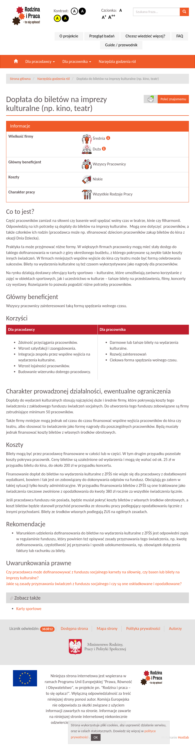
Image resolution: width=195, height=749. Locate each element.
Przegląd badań (102, 36)
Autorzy (175, 632)
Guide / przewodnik (121, 45)
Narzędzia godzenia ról (117, 61)
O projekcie (69, 36)
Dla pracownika (76, 61)
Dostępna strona (74, 632)
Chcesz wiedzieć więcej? (145, 36)
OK (96, 737)
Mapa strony (107, 632)
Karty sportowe (28, 612)
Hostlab (183, 741)
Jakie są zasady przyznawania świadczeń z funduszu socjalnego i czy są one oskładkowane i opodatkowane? (94, 587)
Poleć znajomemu (173, 99)
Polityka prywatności (143, 632)
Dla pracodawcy (40, 61)
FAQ (179, 36)
